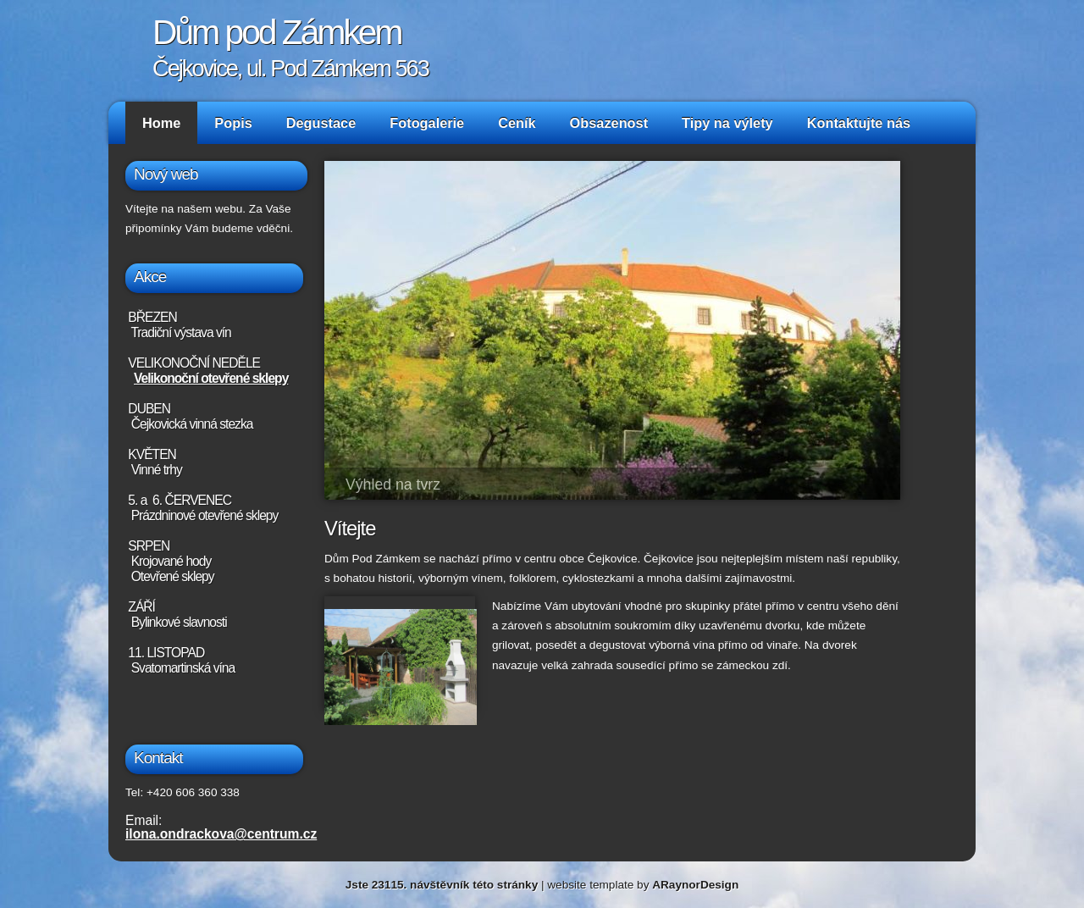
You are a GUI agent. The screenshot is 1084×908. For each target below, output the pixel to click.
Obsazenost (609, 122)
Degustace (321, 122)
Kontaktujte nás (858, 122)
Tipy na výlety (727, 122)
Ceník (516, 122)
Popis (233, 122)
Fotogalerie (427, 122)
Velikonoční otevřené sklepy (211, 378)
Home (161, 122)
